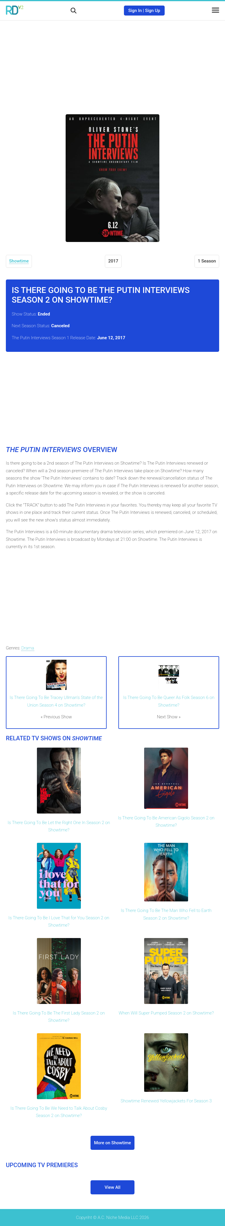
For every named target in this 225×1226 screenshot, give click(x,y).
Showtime (19, 261)
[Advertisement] (112, 63)
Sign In (135, 10)
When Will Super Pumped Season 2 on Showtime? (166, 1013)
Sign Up (152, 10)
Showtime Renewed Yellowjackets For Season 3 (166, 1101)
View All (112, 1187)
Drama (27, 648)
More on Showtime (112, 1142)
